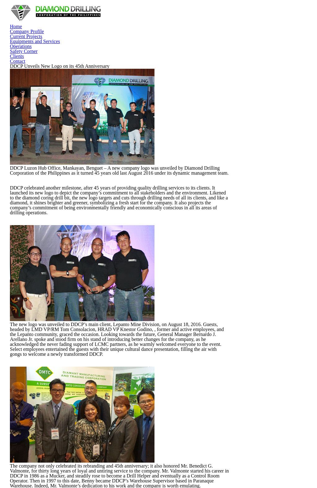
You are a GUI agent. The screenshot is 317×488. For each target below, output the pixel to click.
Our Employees (179, 375)
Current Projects (148, 15)
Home (90, 15)
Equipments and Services (191, 15)
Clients (279, 15)
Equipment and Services (187, 397)
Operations (229, 15)
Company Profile (114, 15)
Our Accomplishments (185, 352)
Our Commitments (182, 364)
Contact (297, 15)
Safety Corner (256, 15)
